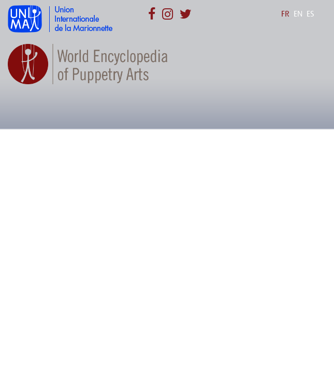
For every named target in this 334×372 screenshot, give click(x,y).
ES (310, 13)
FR (285, 13)
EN (298, 13)
